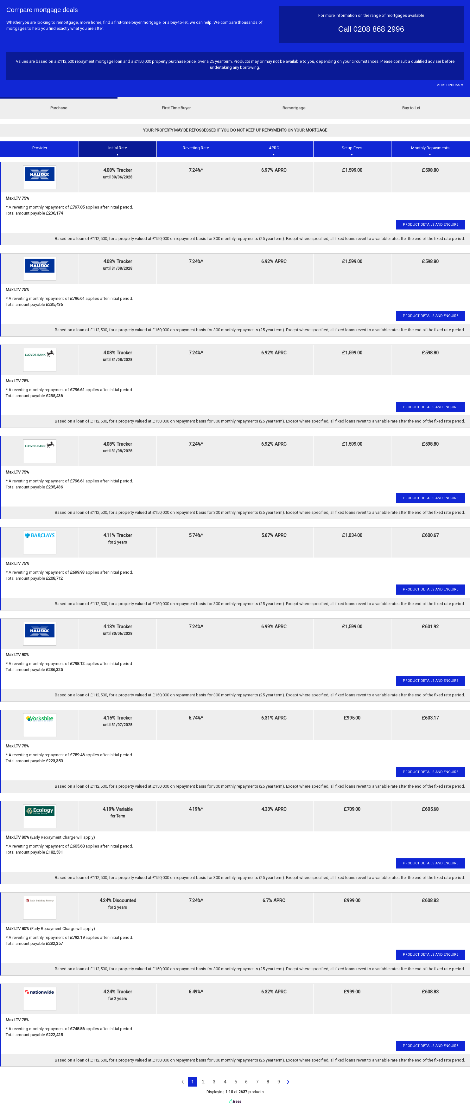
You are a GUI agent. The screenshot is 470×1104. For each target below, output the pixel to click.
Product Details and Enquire (430, 225)
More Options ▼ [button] (450, 85)
